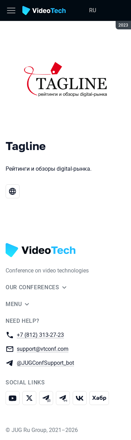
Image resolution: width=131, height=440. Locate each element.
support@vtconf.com (42, 348)
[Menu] (11, 10)
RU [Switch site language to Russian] (92, 10)
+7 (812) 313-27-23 (40, 334)
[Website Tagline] (13, 191)
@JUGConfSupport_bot (45, 362)
